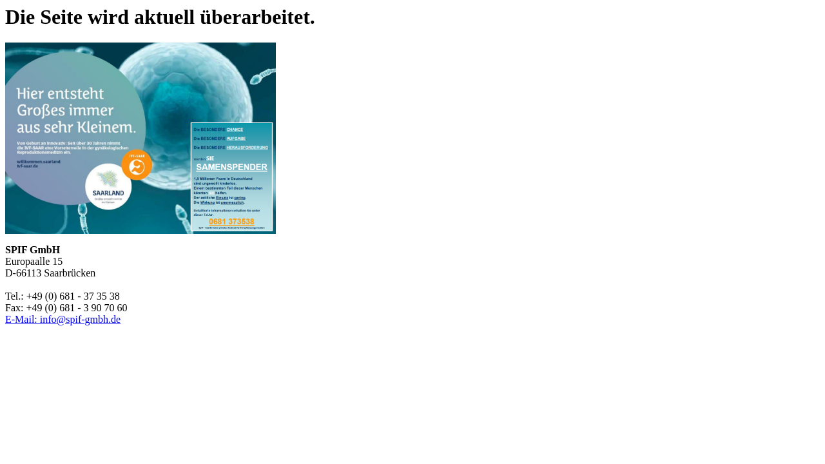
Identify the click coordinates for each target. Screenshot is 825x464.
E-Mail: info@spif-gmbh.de (63, 319)
